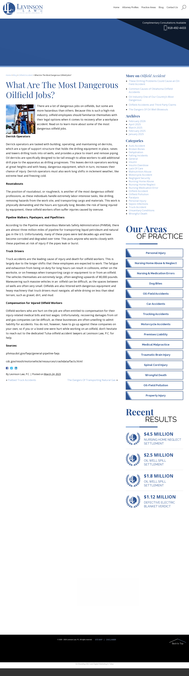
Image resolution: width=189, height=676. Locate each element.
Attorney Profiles (127, 8)
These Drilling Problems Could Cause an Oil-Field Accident (154, 82)
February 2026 (138, 123)
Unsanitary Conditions (143, 218)
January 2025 (137, 137)
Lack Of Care (137, 173)
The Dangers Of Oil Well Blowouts (150, 111)
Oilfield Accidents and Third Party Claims (155, 106)
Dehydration (137, 155)
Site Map (98, 647)
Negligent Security (140, 183)
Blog (160, 8)
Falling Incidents (139, 159)
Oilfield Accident (25, 75)
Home (111, 8)
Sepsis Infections (139, 211)
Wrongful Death (139, 221)
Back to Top (177, 651)
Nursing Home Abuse (142, 186)
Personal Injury (138, 207)
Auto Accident (137, 148)
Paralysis (134, 204)
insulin (133, 166)
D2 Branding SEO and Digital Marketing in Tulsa (94, 672)
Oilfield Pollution (139, 200)
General (134, 162)
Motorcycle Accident (142, 179)
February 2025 (138, 133)
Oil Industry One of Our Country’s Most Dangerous (154, 99)
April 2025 (135, 126)
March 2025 (136, 130)
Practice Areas (146, 8)
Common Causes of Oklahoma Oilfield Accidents (153, 90)
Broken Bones (137, 152)
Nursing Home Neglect (143, 190)
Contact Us (172, 8)
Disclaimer (111, 647)
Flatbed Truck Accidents (23, 380)
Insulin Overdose (139, 169)
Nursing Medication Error (145, 193)
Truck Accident (138, 214)
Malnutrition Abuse (141, 176)
